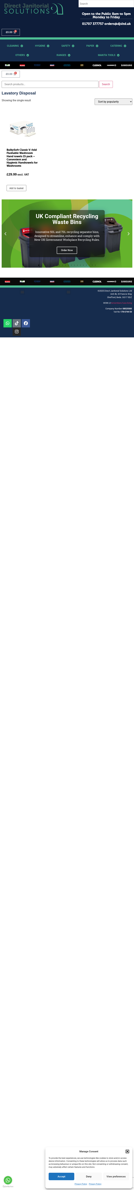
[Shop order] (113, 101)
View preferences (116, 1176)
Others (22, 55)
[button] (127, 1151)
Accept (61, 1176)
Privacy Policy (81, 1184)
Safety (67, 46)
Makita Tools (108, 55)
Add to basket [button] (16, 188)
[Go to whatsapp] (8, 1180)
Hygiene (42, 46)
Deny (88, 1176)
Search (106, 84)
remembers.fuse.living (121, 303)
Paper (92, 46)
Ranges (63, 55)
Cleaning (15, 46)
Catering (118, 46)
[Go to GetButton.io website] (8, 1187)
